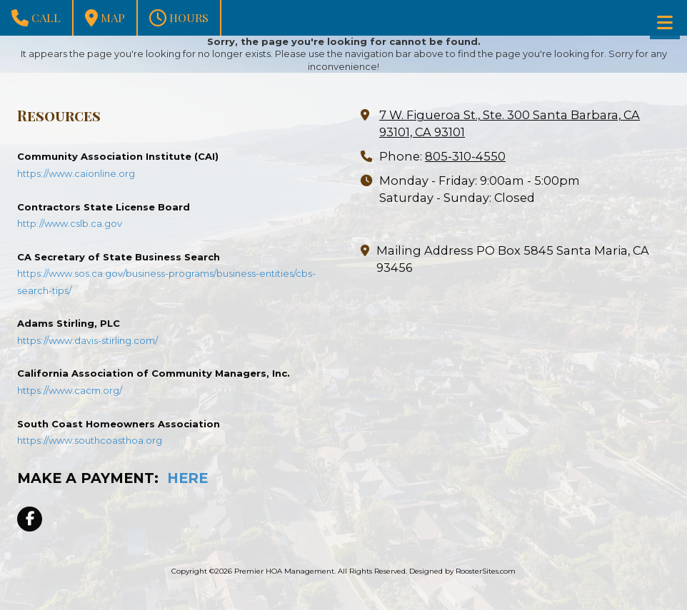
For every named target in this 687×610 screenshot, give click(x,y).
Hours (179, 17)
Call (36, 17)
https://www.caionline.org (76, 173)
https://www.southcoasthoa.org (89, 440)
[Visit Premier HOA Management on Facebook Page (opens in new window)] (29, 519)
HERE (187, 478)
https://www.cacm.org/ (69, 390)
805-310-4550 (465, 156)
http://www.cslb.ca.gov (69, 223)
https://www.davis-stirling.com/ (87, 340)
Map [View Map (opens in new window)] (105, 17)
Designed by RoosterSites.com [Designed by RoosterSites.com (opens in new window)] (462, 571)
